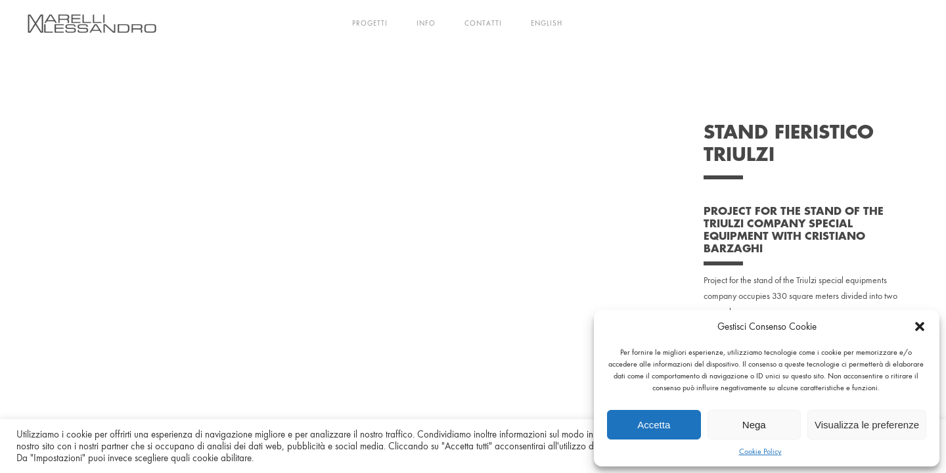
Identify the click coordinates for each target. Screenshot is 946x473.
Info (426, 23)
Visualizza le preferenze (867, 424)
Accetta (653, 424)
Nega (754, 424)
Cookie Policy (760, 451)
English (546, 23)
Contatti (483, 23)
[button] (919, 326)
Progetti (370, 23)
